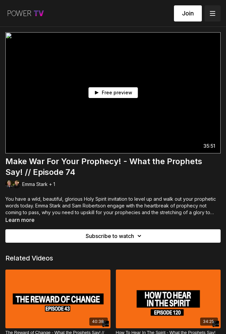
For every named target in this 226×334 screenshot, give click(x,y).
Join (188, 13)
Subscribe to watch (114, 236)
